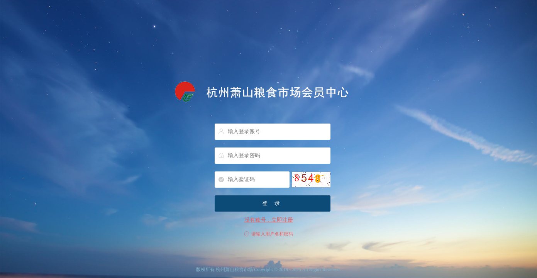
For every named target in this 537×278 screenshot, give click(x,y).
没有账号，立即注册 (268, 220)
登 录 (272, 203)
